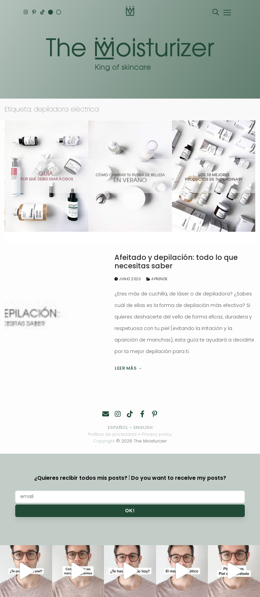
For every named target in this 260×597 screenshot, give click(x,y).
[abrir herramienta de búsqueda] (215, 12)
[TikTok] (43, 12)
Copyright (104, 441)
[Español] (60, 12)
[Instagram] (26, 12)
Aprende (157, 279)
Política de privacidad (112, 434)
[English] (51, 12)
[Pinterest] (34, 12)
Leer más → (128, 368)
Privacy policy (157, 434)
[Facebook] (142, 414)
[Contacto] (106, 414)
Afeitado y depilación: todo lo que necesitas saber (176, 261)
